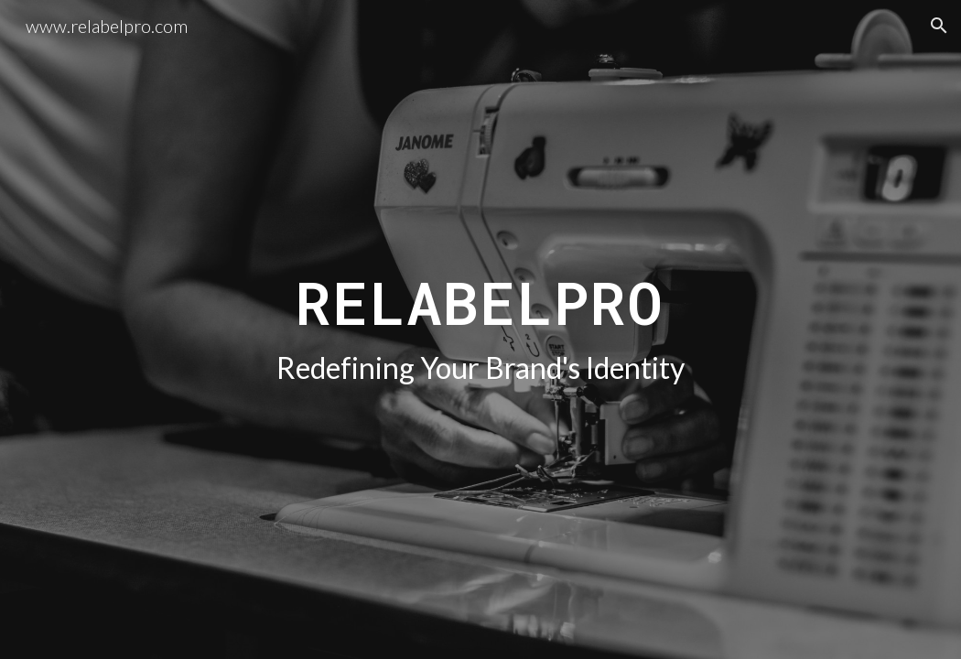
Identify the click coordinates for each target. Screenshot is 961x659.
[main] (480, 329)
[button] (939, 26)
